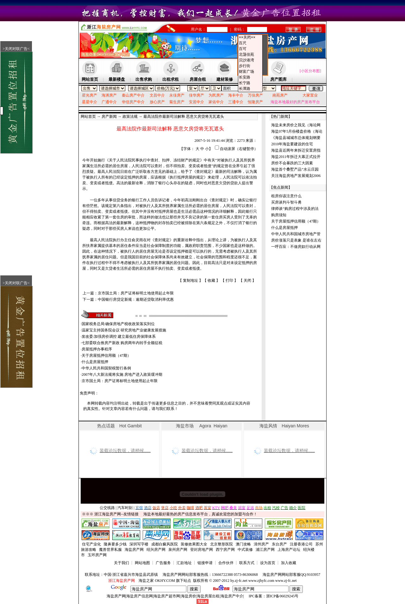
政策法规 (130, 116)
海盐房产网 (134, 549)
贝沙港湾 (250, 60)
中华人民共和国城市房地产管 (296, 234)
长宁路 (250, 83)
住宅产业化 (91, 544)
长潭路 (250, 89)
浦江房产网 (265, 549)
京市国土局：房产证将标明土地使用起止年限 (136, 293)
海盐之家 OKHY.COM (157, 580)
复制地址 (190, 280)
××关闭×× (250, 38)
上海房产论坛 (288, 549)
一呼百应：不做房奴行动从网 (296, 246)
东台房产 (279, 544)
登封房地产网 (201, 549)
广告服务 (163, 563)
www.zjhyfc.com (261, 580)
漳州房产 (261, 544)
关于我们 (121, 563)
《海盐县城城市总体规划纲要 (296, 137)
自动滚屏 (227, 149)
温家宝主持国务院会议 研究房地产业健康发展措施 (124, 330)
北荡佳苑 (250, 55)
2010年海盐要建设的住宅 (292, 144)
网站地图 (142, 563)
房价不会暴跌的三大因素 (292, 163)
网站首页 (88, 116)
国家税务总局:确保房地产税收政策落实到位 (118, 324)
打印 (229, 280)
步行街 (250, 66)
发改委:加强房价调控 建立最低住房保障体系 (119, 336)
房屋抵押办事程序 (97, 349)
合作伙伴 (226, 563)
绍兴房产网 (155, 549)
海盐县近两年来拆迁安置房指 (296, 150)
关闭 (247, 280)
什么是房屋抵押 (95, 362)
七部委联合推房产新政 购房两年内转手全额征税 (122, 343)
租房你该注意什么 (286, 196)
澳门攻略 (243, 544)
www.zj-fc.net (286, 580)
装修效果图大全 (194, 544)
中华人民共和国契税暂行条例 (106, 368)
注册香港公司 (301, 544)
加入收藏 (288, 563)
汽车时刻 (125, 508)
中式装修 (245, 549)
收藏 (211, 280)
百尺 (250, 43)
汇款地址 (184, 563)
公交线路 (107, 508)
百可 (250, 49)
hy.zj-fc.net (238, 580)
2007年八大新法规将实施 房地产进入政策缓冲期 (122, 374)
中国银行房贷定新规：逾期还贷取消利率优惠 (136, 299)
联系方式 (246, 563)
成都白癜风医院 (164, 544)
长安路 (250, 77)
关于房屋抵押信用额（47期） (106, 355)
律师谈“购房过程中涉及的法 (294, 208)
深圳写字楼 (138, 544)
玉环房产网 (97, 555)
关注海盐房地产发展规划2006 (296, 175)
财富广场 (250, 72)
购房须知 (278, 215)
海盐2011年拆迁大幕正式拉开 (296, 156)
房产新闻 (109, 116)
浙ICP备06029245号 (282, 596)
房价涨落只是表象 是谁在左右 (296, 240)
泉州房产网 (177, 549)
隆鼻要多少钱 (115, 544)
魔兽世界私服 (110, 549)
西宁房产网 (225, 549)
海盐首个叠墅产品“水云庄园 (294, 169)
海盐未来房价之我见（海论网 (296, 125)
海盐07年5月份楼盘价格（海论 (296, 131)
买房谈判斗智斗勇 (286, 202)
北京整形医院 (221, 544)
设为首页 (267, 563)
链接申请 (205, 563)
